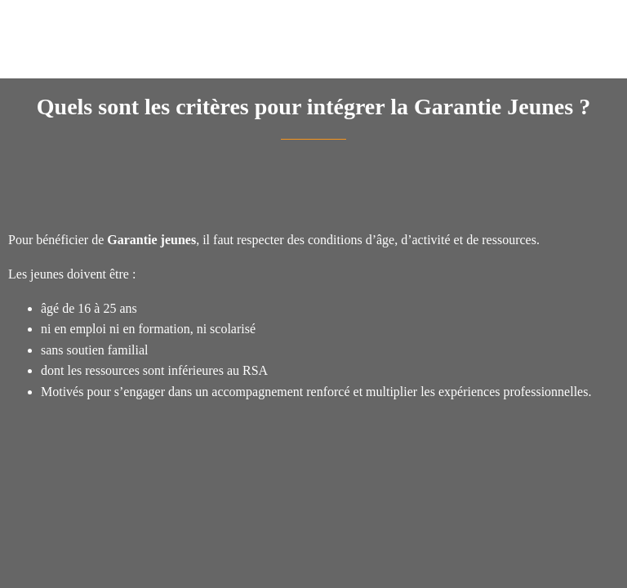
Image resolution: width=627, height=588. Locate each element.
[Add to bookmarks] (560, 188)
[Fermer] (23, 23)
